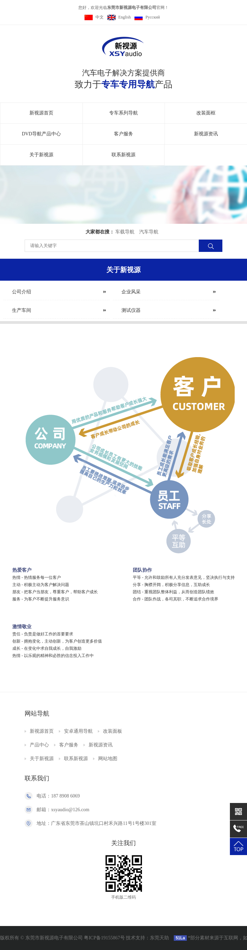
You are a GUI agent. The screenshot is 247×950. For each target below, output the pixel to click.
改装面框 (206, 112)
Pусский (147, 17)
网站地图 (107, 758)
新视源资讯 (206, 133)
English (119, 17)
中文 (94, 17)
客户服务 (123, 133)
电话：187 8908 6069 (58, 796)
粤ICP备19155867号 (104, 937)
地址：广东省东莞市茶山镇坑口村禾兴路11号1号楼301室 (96, 823)
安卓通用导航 (78, 731)
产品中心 (39, 744)
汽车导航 (148, 231)
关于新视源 (41, 154)
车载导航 (124, 231)
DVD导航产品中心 (41, 133)
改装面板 (112, 731)
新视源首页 (41, 112)
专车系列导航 (123, 112)
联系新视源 (123, 154)
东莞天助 (159, 937)
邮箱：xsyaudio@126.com (63, 809)
